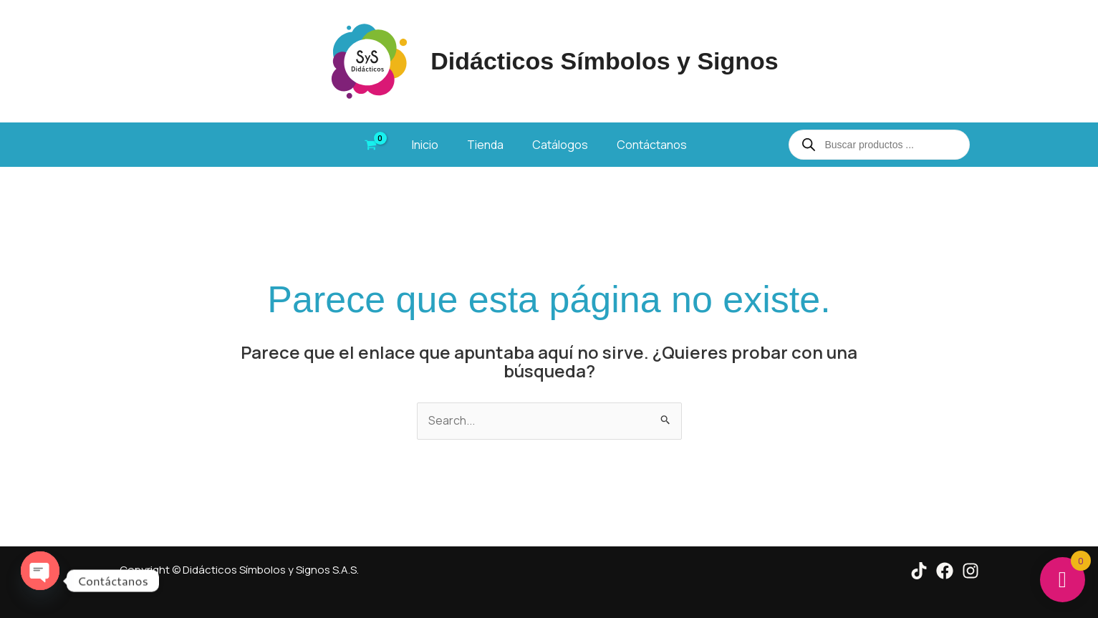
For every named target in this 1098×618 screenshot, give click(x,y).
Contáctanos (652, 145)
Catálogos (560, 145)
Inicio (425, 145)
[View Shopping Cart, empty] (371, 144)
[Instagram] (970, 570)
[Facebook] (944, 570)
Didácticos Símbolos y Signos (604, 60)
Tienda (485, 145)
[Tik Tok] (919, 570)
